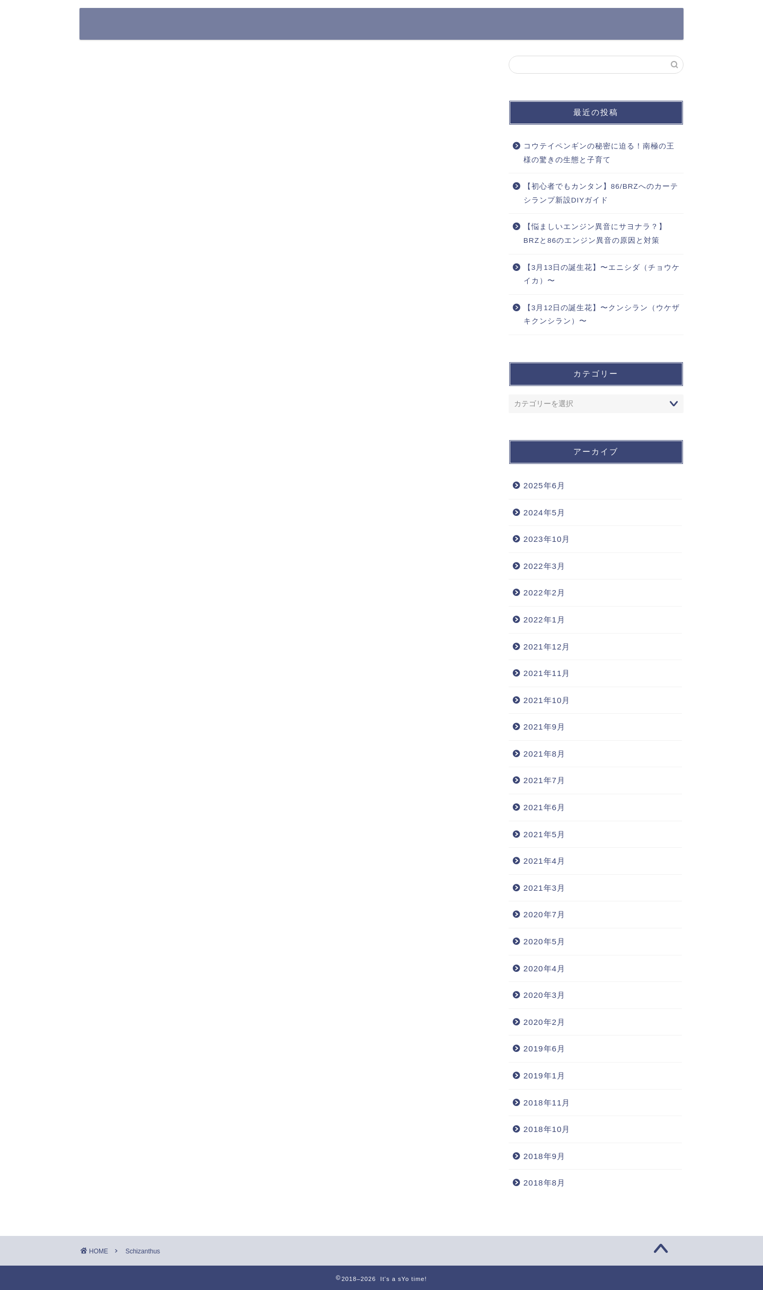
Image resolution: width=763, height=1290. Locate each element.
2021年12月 (547, 646)
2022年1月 (544, 619)
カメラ (454, 25)
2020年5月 (544, 941)
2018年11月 (547, 1102)
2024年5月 (544, 512)
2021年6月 (544, 807)
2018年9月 (544, 1156)
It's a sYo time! (140, 23)
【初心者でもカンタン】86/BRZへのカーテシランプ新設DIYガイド (601, 193)
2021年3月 (544, 887)
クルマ (358, 25)
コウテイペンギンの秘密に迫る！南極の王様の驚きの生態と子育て (599, 153)
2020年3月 (544, 994)
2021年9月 (544, 726)
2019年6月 (544, 1048)
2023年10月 (547, 538)
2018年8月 (544, 1182)
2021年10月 (547, 700)
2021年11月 (547, 673)
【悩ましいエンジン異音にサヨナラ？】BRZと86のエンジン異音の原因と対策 (595, 233)
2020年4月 (544, 968)
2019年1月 (544, 1075)
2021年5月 (544, 834)
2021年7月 (544, 780)
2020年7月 (544, 914)
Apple (406, 25)
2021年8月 (544, 753)
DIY (653, 25)
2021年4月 (544, 860)
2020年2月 (544, 1021)
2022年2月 (544, 592)
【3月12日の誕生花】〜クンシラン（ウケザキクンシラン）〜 (602, 315)
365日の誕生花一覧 (287, 25)
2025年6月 (544, 485)
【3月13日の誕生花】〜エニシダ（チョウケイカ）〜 (602, 274)
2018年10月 (547, 1129)
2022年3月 (544, 566)
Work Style (599, 25)
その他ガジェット (522, 25)
